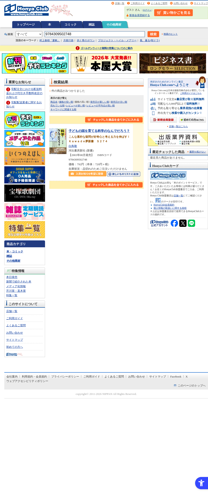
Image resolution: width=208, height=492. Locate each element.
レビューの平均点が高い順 (100, 105)
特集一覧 (11, 295)
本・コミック (14, 251)
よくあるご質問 (159, 3)
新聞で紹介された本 (18, 281)
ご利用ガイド (138, 3)
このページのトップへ (192, 385)
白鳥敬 (73, 146)
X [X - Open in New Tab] (187, 376)
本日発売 (11, 277)
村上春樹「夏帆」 (49, 40)
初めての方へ (14, 346)
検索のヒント (171, 34)
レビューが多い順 (75, 105)
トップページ (26, 24)
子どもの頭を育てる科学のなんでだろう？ (99, 131)
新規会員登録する (139, 15)
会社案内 (12, 376)
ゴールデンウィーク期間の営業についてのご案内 (107, 48)
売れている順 (57, 105)
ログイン (147, 10)
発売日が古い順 (119, 102)
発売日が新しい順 (99, 102)
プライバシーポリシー (65, 376)
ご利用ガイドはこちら (191, 93)
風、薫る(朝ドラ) (150, 40)
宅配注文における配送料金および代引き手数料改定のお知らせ (24, 92)
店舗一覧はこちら (178, 126)
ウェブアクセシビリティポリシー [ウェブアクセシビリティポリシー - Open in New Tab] (27, 381)
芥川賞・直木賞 (16, 290)
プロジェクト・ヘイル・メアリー (117, 40)
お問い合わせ (180, 3)
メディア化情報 (16, 286)
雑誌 (92, 24)
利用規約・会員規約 (34, 376)
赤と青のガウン (86, 40)
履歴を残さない (197, 151)
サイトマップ (201, 3)
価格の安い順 (66, 102)
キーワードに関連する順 (63, 109)
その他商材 (113, 24)
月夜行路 (68, 40)
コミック (71, 24)
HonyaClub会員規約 (164, 204)
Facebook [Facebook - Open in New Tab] (175, 376)
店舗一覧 (119, 3)
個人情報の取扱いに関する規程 (170, 208)
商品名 (53, 102)
